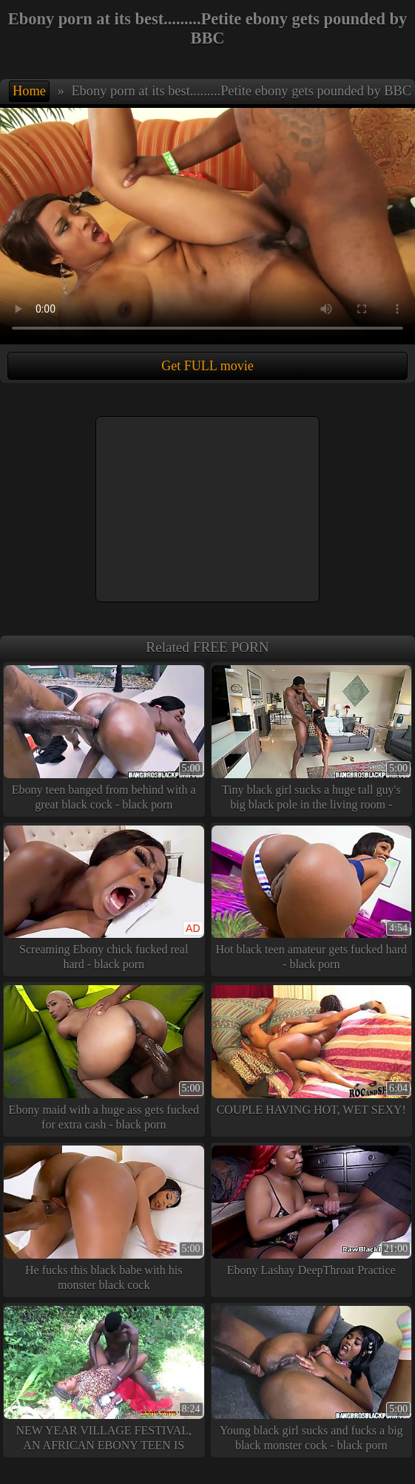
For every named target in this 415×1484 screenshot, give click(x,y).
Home (29, 91)
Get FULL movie (207, 365)
